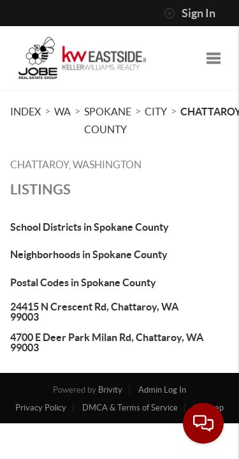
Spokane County (107, 120)
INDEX (25, 111)
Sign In (189, 13)
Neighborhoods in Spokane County (89, 254)
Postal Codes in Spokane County (83, 282)
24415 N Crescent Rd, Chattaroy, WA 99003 (94, 312)
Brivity (110, 390)
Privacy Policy (40, 407)
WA (62, 111)
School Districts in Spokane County (89, 227)
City (156, 111)
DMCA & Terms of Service (130, 407)
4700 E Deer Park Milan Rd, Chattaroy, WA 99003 (106, 342)
